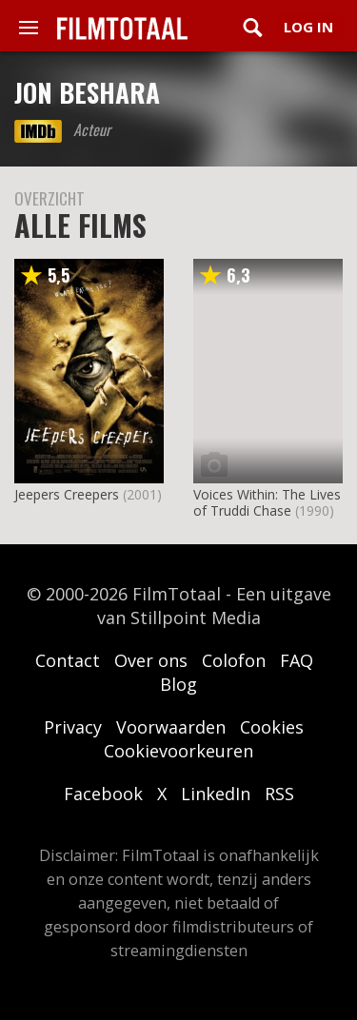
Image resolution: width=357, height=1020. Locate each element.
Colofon (234, 660)
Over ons (151, 660)
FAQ (296, 660)
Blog (178, 684)
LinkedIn (215, 793)
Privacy (73, 727)
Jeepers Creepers (66, 494)
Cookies (272, 727)
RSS (279, 793)
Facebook (103, 793)
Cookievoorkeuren (178, 750)
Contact (67, 660)
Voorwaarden (171, 727)
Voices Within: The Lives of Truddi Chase (267, 502)
